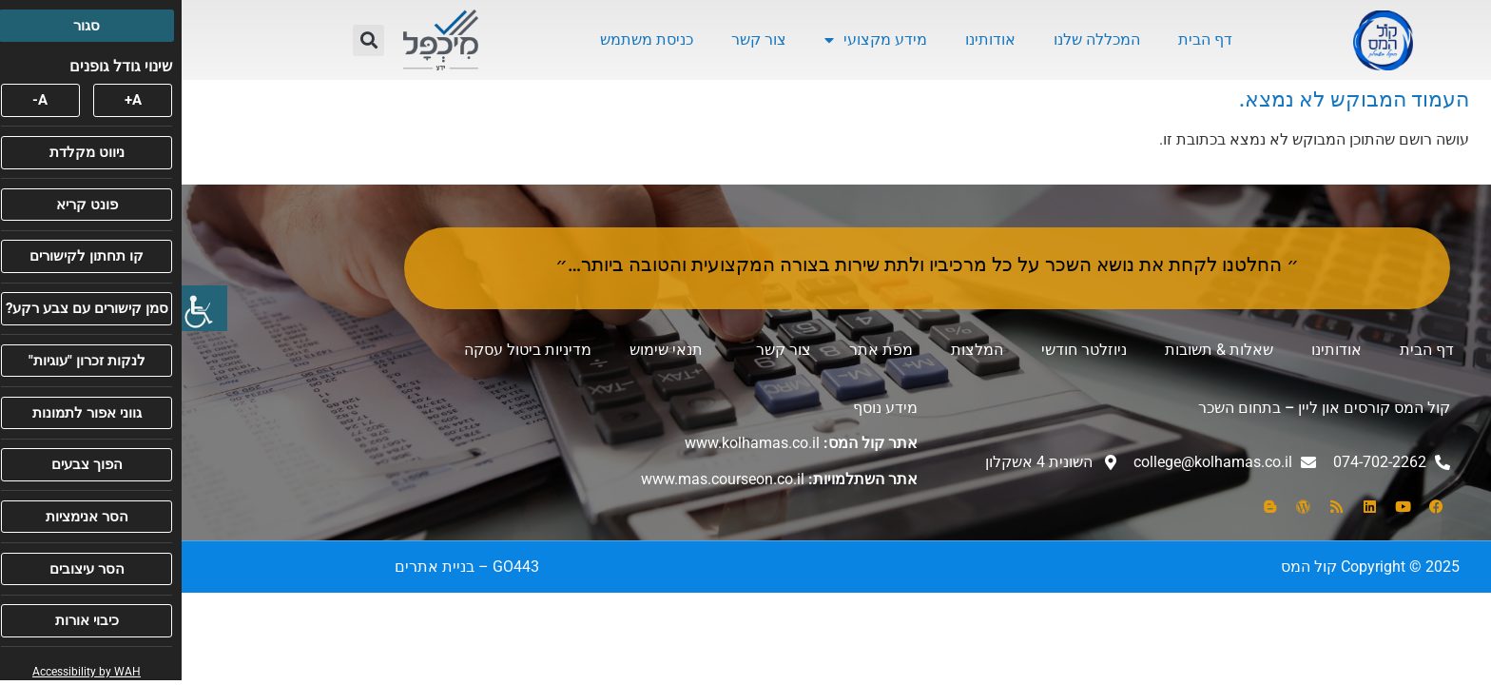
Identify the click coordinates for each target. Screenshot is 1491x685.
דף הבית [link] (1024, 39)
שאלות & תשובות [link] (1037, 350)
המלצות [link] (795, 350)
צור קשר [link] (577, 39)
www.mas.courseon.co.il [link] (541, 479)
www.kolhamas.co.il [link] (570, 443)
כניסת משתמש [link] (465, 39)
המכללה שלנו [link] (915, 39)
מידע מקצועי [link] (694, 40)
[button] (187, 40)
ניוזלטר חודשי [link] (902, 350)
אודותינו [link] (809, 39)
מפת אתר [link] (699, 350)
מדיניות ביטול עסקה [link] (346, 350)
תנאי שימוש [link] (484, 350)
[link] (23, 308)
